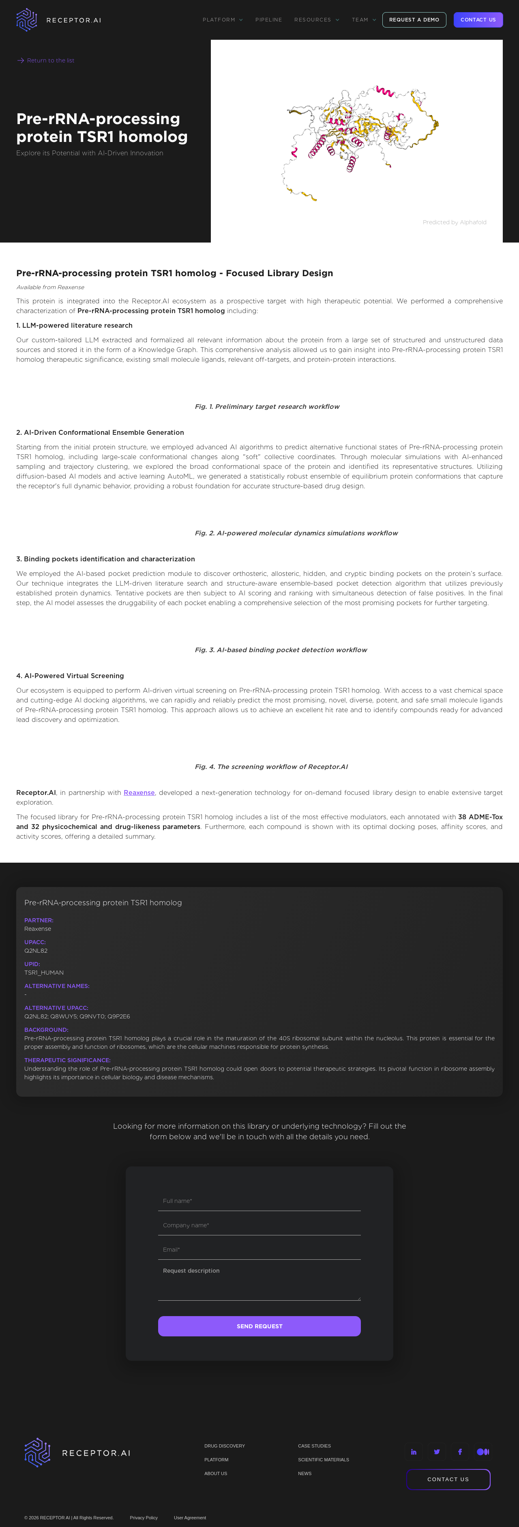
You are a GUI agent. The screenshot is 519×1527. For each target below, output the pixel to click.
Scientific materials (323, 1459)
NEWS (304, 1473)
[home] (69, 20)
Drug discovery (224, 1445)
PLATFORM (216, 1459)
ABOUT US (215, 1473)
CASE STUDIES (314, 1445)
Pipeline (268, 20)
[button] (223, 20)
